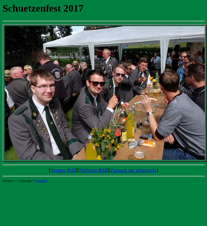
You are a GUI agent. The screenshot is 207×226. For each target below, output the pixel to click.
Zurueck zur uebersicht (133, 170)
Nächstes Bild (93, 170)
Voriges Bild (63, 170)
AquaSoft (41, 180)
